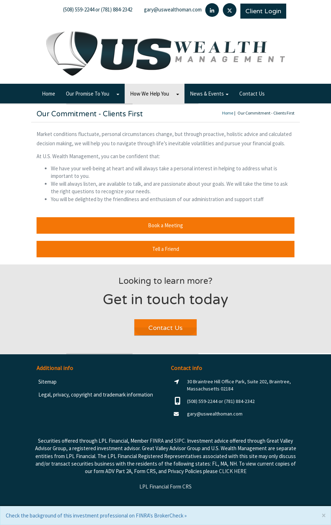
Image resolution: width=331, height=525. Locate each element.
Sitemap (47, 381)
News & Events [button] (209, 93)
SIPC (179, 440)
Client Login (263, 11)
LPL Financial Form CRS (165, 486)
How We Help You (149, 93)
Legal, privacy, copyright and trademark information (95, 394)
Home (48, 93)
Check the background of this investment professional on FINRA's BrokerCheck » (96, 515)
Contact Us (252, 93)
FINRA (157, 440)
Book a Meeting (165, 225)
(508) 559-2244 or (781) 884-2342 (97, 9)
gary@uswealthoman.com (173, 9)
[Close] (323, 515)
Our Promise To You (87, 93)
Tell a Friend (165, 249)
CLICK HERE (232, 471)
